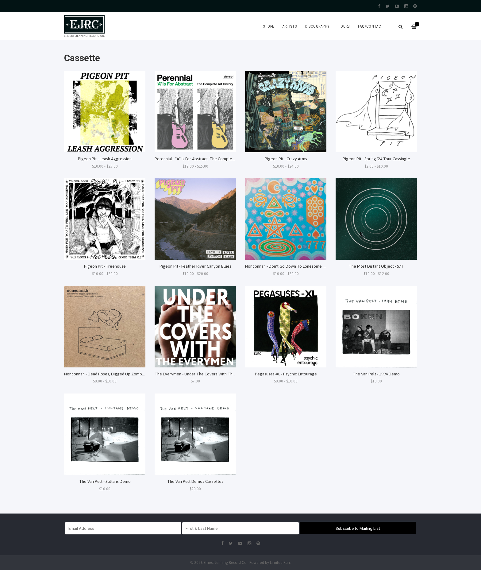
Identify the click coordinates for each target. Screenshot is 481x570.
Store (268, 26)
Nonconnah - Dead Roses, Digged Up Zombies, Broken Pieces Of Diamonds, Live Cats (141, 373)
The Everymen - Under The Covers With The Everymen (204, 373)
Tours (344, 26)
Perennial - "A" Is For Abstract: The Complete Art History (206, 158)
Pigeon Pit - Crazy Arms (286, 158)
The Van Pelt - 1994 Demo (376, 373)
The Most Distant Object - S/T (376, 266)
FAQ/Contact (370, 26)
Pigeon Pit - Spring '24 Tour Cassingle (376, 158)
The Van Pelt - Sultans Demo (105, 481)
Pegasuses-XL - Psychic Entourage (286, 373)
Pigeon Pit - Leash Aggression (105, 158)
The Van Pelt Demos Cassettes (195, 481)
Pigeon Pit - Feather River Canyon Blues (195, 266)
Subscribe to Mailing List (358, 528)
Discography (317, 26)
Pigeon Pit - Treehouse (105, 266)
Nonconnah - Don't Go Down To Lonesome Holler (289, 266)
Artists (290, 26)
